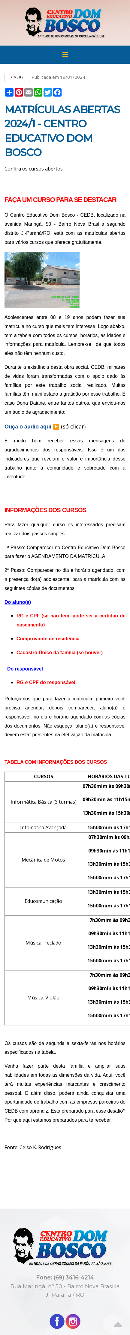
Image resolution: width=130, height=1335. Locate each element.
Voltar (17, 77)
